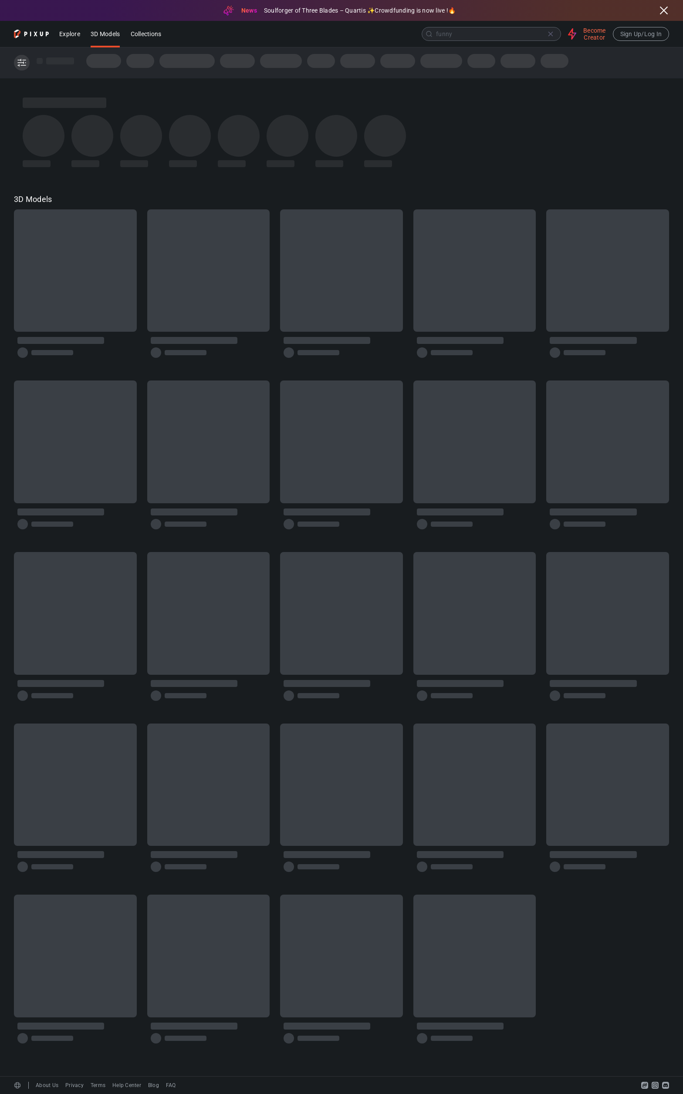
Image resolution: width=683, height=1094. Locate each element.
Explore (69, 34)
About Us (47, 1085)
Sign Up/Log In (641, 33)
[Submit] (429, 34)
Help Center (126, 1085)
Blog (153, 1085)
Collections (146, 34)
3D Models (105, 34)
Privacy (74, 1085)
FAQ (171, 1085)
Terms (98, 1085)
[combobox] (365, 34)
